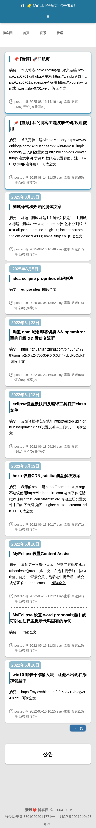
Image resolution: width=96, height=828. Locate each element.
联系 (43, 32)
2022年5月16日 (25, 544)
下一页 (77, 728)
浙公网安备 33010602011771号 (30, 817)
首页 (26, 32)
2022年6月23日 (25, 323)
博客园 (8, 32)
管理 (60, 32)
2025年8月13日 (25, 197)
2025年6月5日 (25, 269)
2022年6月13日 (25, 466)
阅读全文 (59, 88)
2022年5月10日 (25, 665)
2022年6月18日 (25, 395)
